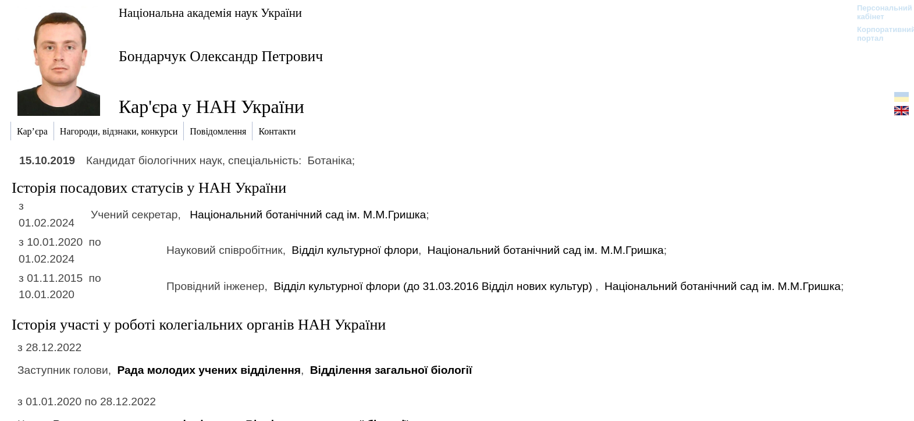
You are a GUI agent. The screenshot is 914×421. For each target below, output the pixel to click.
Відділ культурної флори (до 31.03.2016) (434, 286)
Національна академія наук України (210, 12)
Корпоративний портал (879, 34)
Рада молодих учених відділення (209, 370)
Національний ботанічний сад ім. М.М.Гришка (308, 214)
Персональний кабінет (879, 12)
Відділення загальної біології (391, 370)
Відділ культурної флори (354, 250)
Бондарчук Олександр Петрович (221, 56)
